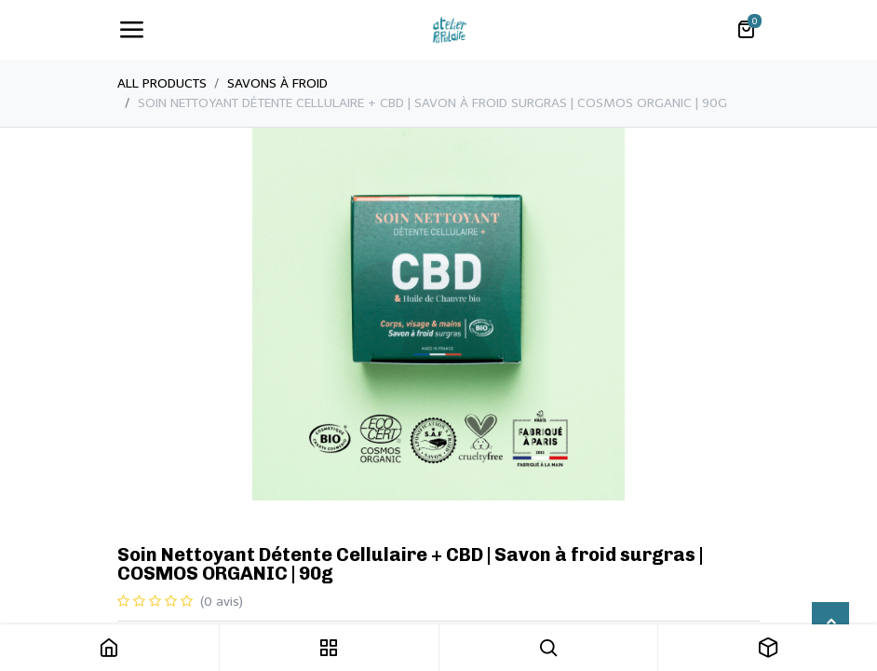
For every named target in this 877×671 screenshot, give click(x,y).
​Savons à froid (277, 83)
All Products (162, 83)
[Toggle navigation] (131, 30)
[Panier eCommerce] (746, 30)
